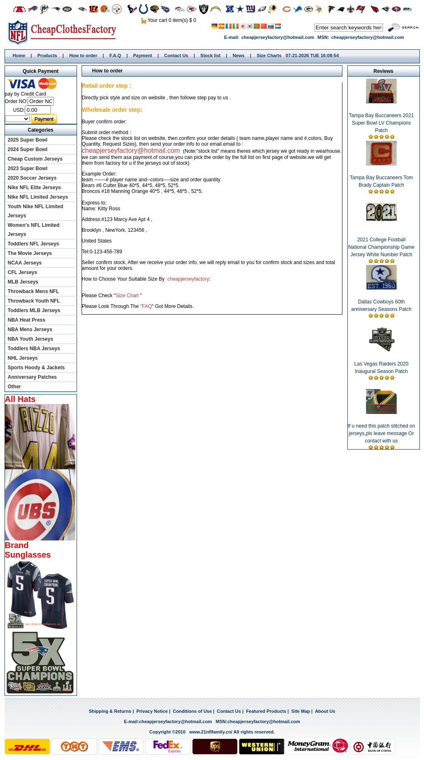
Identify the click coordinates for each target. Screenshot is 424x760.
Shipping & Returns (110, 711)
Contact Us (176, 55)
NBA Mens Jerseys (30, 329)
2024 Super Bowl (28, 149)
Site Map (301, 711)
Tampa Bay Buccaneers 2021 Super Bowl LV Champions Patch (381, 123)
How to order (83, 55)
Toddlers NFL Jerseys (33, 244)
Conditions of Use (192, 711)
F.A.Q (115, 55)
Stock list (210, 55)
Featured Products (266, 711)
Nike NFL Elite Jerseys (34, 187)
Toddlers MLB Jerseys (34, 310)
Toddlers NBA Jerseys (34, 348)
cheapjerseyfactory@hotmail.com (277, 37)
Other (14, 387)
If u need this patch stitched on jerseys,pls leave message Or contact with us (381, 433)
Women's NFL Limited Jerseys (34, 229)
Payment (142, 55)
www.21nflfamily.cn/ (210, 731)
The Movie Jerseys (30, 253)
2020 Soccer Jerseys (32, 178)
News (239, 55)
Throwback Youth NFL (34, 301)
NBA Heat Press (27, 320)
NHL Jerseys (23, 358)
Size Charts (269, 55)
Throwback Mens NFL (33, 291)
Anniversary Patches (32, 377)
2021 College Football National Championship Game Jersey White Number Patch (381, 247)
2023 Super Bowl (28, 168)
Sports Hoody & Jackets (36, 367)
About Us (325, 711)
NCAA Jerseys (25, 263)
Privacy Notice (152, 711)
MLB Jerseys (23, 282)
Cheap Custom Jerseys (35, 159)
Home (65, 31)
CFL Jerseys (22, 272)
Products (47, 55)
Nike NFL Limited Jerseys (38, 197)
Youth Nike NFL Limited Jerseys (35, 211)
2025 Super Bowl (28, 140)
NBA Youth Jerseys (30, 339)
